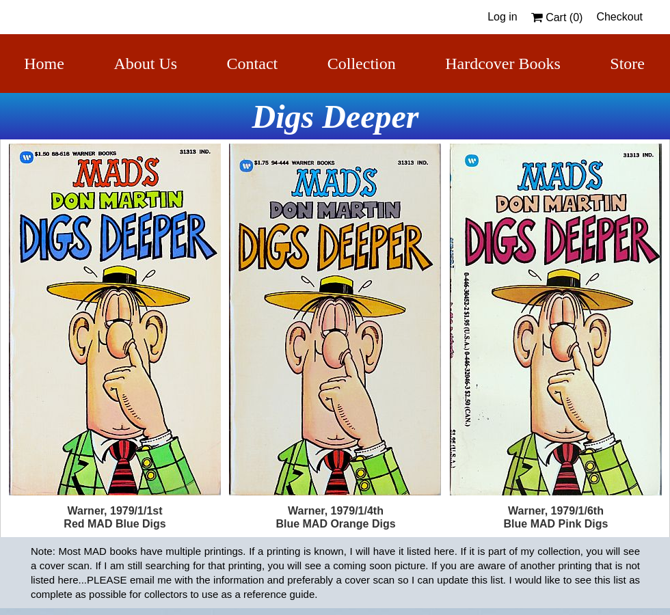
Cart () (557, 17)
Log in (502, 17)
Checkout (619, 17)
